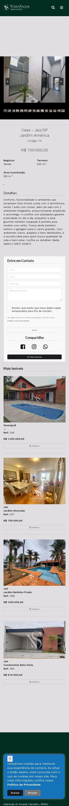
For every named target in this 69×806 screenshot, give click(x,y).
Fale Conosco (34, 357)
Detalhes (34, 446)
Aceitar (15, 792)
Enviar (34, 330)
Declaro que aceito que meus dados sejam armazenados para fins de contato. (36, 309)
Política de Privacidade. (24, 784)
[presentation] (8, 81)
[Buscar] (53, 7)
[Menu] (62, 7)
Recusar (32, 792)
